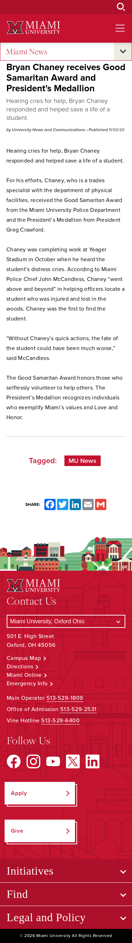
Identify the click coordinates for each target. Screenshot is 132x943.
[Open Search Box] (121, 7)
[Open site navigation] (120, 28)
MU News (82, 461)
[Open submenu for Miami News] (123, 51)
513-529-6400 (60, 720)
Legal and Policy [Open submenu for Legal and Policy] (46, 917)
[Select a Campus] (66, 621)
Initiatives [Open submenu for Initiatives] (30, 870)
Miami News (27, 51)
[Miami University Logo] (33, 27)
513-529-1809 (64, 698)
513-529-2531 (78, 709)
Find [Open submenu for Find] (17, 894)
